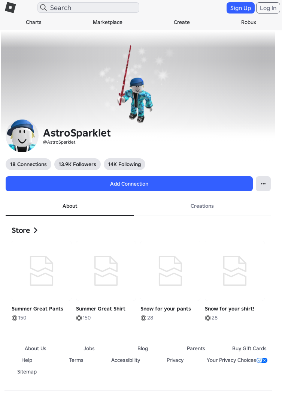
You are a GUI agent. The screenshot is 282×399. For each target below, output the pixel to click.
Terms (76, 360)
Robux (248, 22)
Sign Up (240, 8)
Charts (34, 22)
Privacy (175, 360)
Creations (202, 205)
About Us (35, 348)
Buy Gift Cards (249, 348)
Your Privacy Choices (237, 360)
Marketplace (107, 22)
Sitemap (27, 371)
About (70, 205)
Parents (196, 348)
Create (182, 22)
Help (26, 360)
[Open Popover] (263, 183)
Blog (142, 348)
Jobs (89, 348)
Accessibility (125, 360)
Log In (268, 8)
